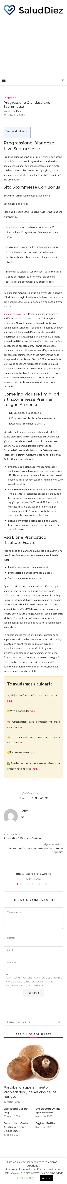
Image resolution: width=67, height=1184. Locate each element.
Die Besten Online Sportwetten (48, 1110)
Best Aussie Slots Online (33, 873)
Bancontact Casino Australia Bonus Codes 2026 (16, 1127)
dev (18, 111)
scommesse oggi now (16, 313)
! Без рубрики (10, 97)
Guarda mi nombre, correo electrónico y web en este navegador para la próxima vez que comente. (35, 981)
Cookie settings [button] (26, 1177)
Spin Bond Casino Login (16, 1110)
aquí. (9, 700)
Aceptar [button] (46, 1178)
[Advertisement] (33, 44)
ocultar (24, 131)
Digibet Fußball (46, 1123)
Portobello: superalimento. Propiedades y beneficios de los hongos (30, 1091)
